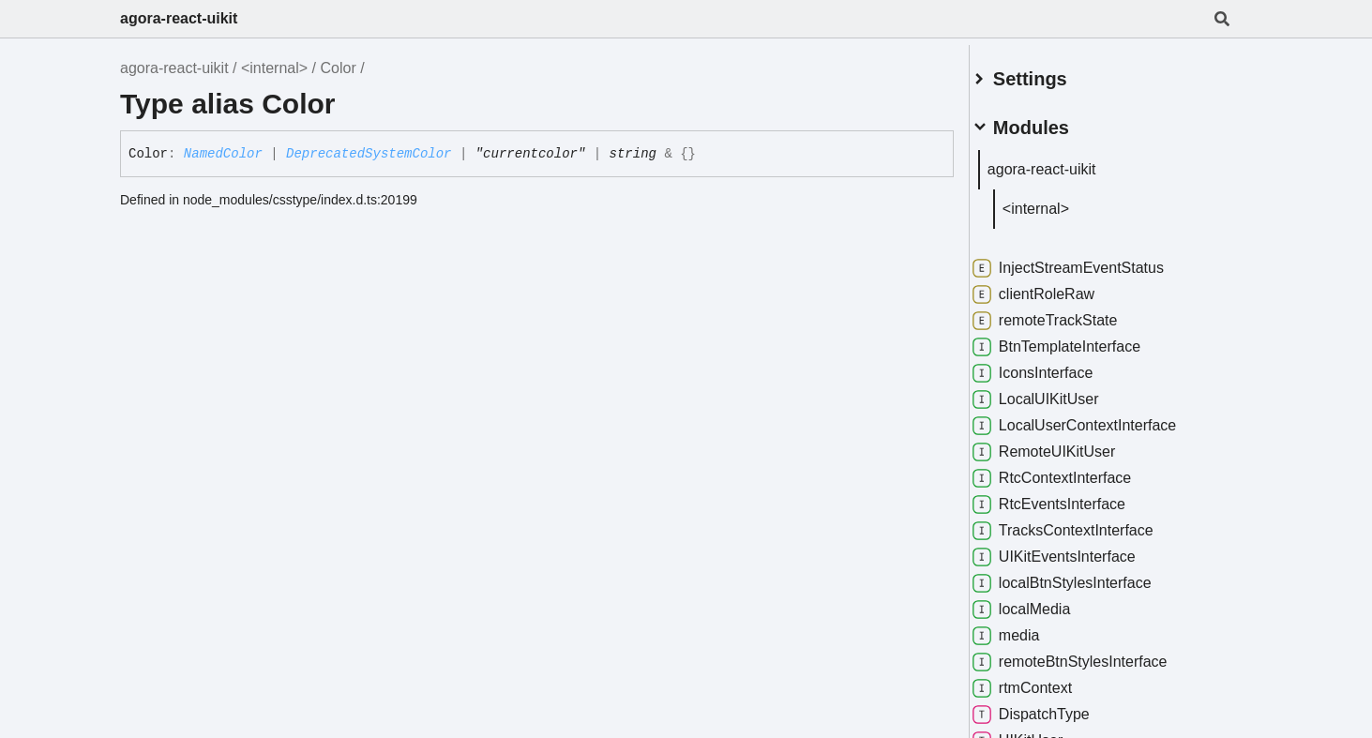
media (1028, 628)
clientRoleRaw (1055, 287)
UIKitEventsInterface (1075, 549)
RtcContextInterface (1073, 470)
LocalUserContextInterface (1096, 418)
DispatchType (1052, 707)
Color (337, 68)
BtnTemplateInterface (1078, 339)
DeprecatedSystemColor (368, 153)
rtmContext (1043, 680)
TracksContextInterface (1084, 523)
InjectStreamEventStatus (1089, 260)
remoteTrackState (1066, 313)
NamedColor (223, 153)
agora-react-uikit (178, 18)
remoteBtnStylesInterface (1091, 654)
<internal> (274, 68)
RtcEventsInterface (1070, 497)
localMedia (1043, 602)
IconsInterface (1054, 365)
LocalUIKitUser (1057, 392)
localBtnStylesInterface (1083, 575)
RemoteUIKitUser (1065, 444)
